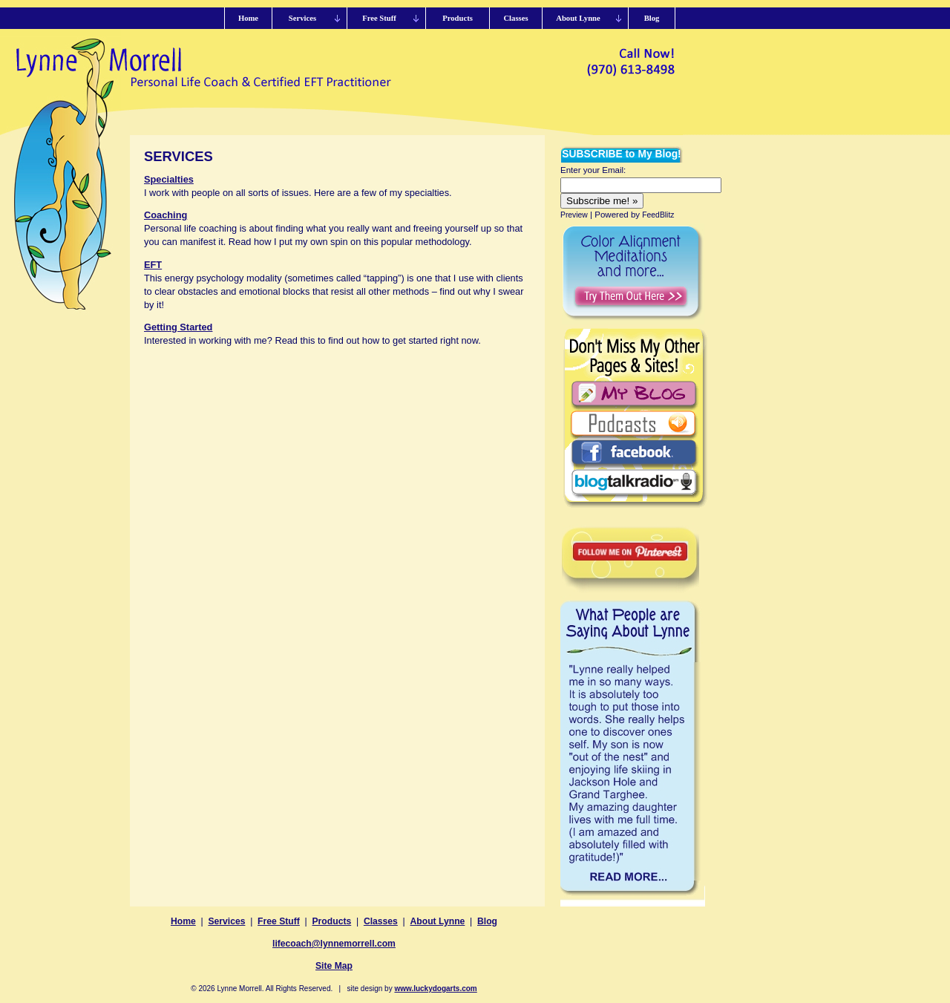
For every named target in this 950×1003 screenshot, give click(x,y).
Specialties (169, 179)
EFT (153, 264)
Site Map (334, 966)
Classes (381, 921)
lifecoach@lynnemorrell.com (334, 943)
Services (226, 921)
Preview (574, 215)
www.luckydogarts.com (435, 988)
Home (183, 921)
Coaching (165, 214)
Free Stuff (279, 921)
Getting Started (178, 327)
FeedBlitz (658, 215)
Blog (487, 921)
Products (332, 921)
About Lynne (437, 921)
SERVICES (178, 156)
